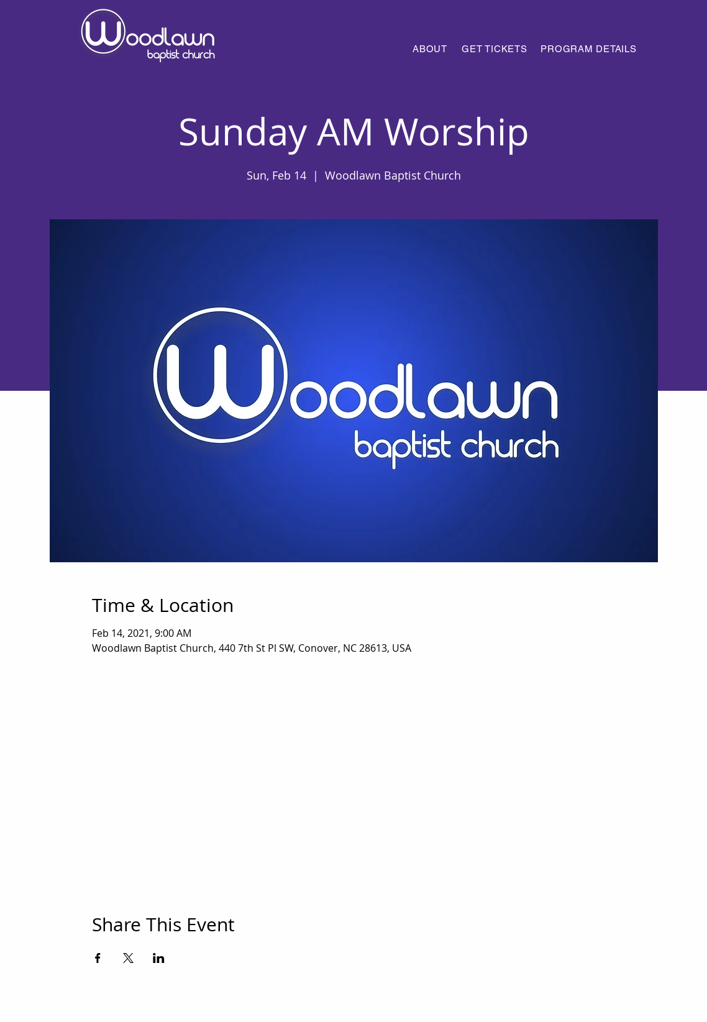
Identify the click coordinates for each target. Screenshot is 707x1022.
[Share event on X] (128, 958)
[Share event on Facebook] (98, 958)
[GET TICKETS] (494, 48)
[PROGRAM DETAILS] (588, 48)
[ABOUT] (430, 48)
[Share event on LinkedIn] (159, 958)
